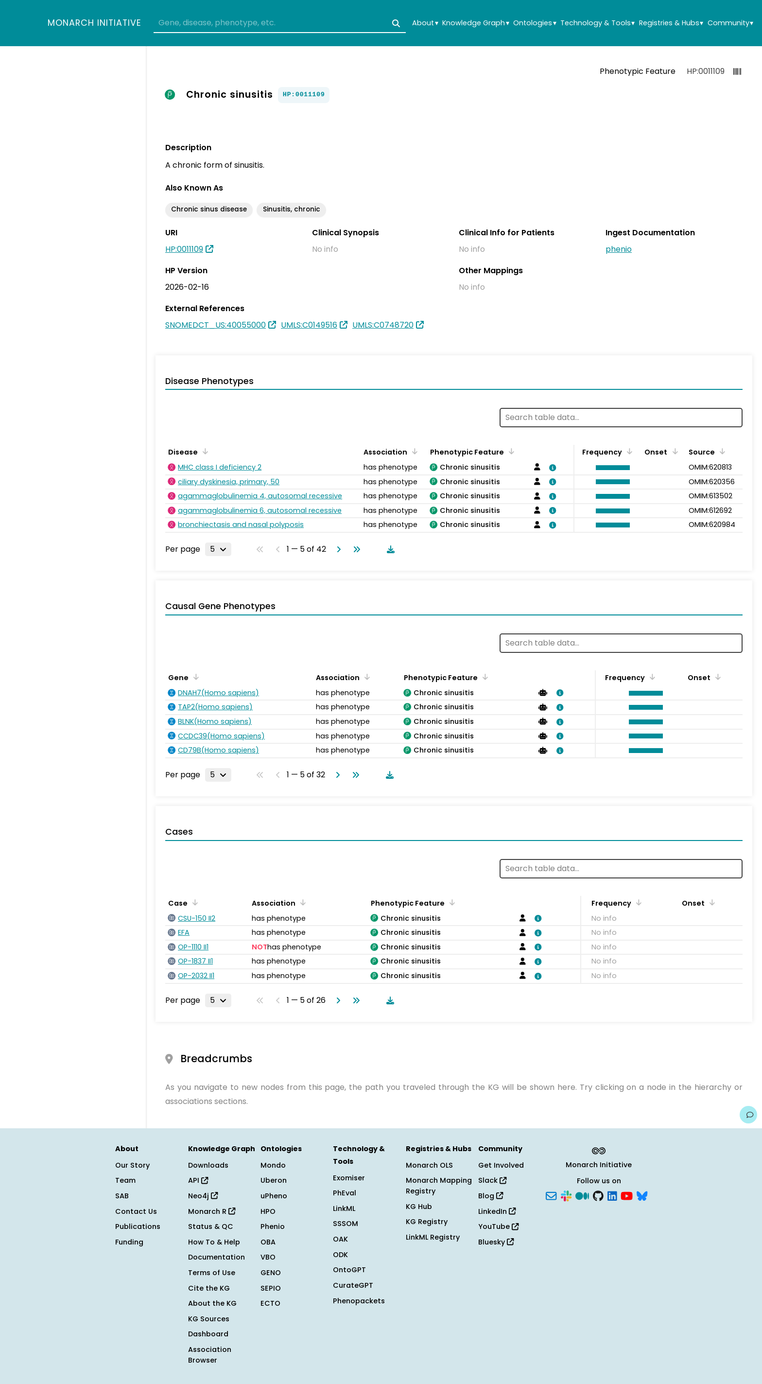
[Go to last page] (354, 549)
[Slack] (566, 1195)
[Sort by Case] (193, 902)
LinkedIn (497, 1211)
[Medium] (582, 1195)
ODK (340, 1255)
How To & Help (214, 1242)
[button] (610, 467)
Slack (492, 1180)
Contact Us (136, 1211)
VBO (268, 1257)
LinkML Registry (433, 1237)
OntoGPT (349, 1270)
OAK (340, 1239)
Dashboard (208, 1334)
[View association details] (551, 468)
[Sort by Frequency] (628, 451)
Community (730, 23)
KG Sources (208, 1319)
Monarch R (211, 1211)
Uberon (273, 1180)
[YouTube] (627, 1195)
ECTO (270, 1303)
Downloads (208, 1165)
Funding (129, 1242)
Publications (137, 1226)
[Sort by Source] (721, 451)
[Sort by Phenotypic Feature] (510, 451)
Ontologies (534, 23)
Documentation (216, 1257)
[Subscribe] (551, 1195)
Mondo (273, 1165)
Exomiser (349, 1178)
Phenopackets (359, 1301)
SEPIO (270, 1288)
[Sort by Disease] (203, 451)
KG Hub (419, 1206)
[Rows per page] (218, 549)
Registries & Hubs (671, 23)
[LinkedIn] (612, 1195)
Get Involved (501, 1165)
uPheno (273, 1196)
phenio (619, 249)
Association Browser (209, 1355)
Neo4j (203, 1196)
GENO (270, 1273)
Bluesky (496, 1242)
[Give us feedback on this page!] (748, 1114)
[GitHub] (598, 1195)
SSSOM (345, 1223)
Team (125, 1180)
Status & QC (210, 1226)
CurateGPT (353, 1285)
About (425, 23)
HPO (268, 1211)
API (198, 1180)
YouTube (498, 1226)
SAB (122, 1196)
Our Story (132, 1165)
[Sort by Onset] (673, 451)
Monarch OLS (429, 1165)
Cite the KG (209, 1288)
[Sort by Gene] (194, 677)
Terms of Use (211, 1273)
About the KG (212, 1303)
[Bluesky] (642, 1195)
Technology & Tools (597, 23)
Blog (490, 1196)
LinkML (344, 1208)
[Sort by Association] (413, 451)
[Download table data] (388, 549)
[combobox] (280, 23)
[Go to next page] (337, 549)
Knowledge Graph (475, 23)
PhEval (344, 1193)
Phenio (272, 1226)
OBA (268, 1242)
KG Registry (427, 1221)
